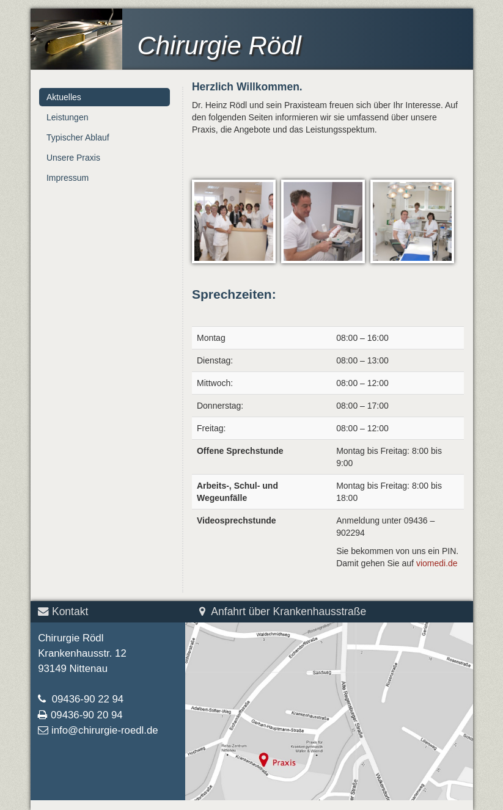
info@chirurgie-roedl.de (104, 730)
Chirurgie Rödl (219, 45)
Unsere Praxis (73, 157)
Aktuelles (63, 97)
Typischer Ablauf (77, 137)
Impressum (67, 178)
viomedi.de (437, 563)
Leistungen (67, 117)
